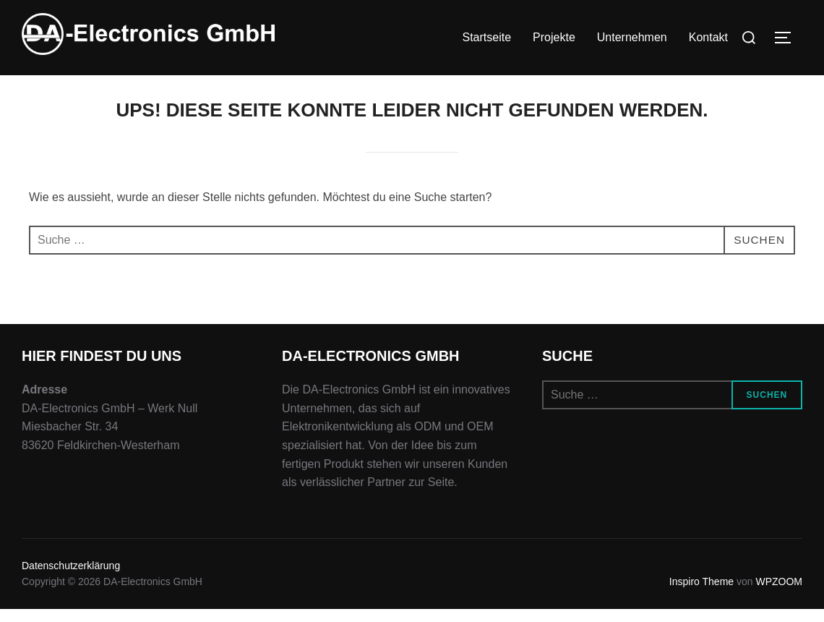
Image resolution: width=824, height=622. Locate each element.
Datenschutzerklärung (71, 578)
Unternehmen (632, 37)
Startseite (486, 37)
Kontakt (708, 37)
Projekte (554, 37)
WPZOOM (778, 594)
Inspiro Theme (701, 594)
